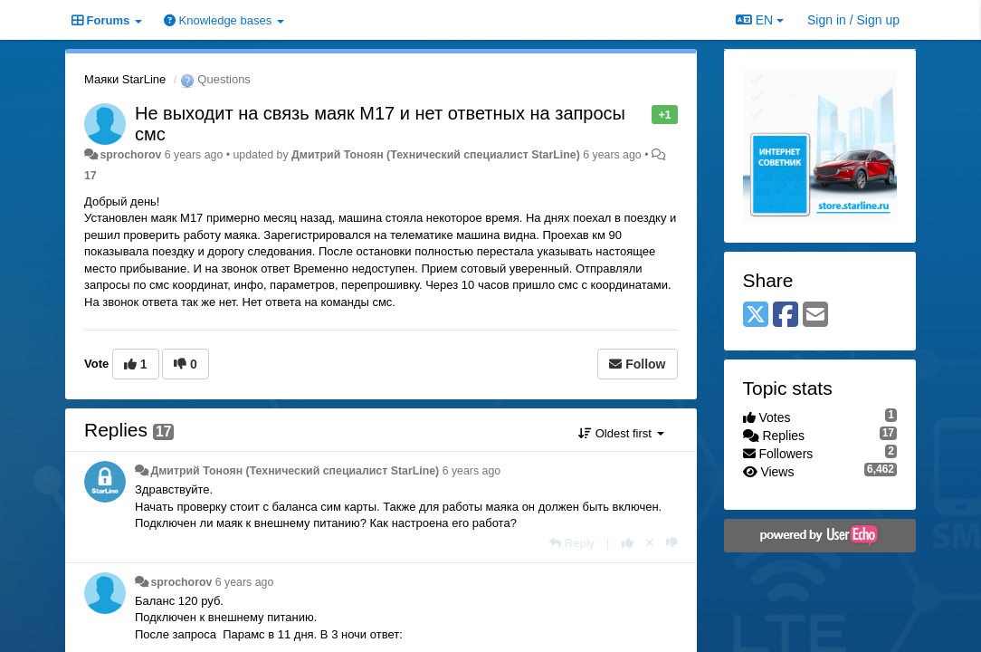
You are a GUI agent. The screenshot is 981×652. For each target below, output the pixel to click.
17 (90, 175)
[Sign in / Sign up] (853, 20)
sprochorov (130, 155)
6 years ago (472, 471)
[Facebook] (785, 315)
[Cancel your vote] (649, 543)
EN (760, 20)
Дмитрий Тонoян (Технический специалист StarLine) (435, 155)
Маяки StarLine (125, 79)
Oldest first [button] (620, 433)
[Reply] (572, 543)
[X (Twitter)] (755, 315)
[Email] (815, 315)
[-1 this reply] (672, 543)
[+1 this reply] (627, 543)
